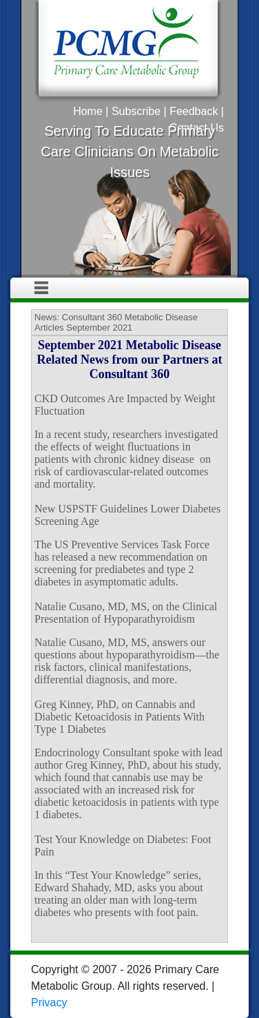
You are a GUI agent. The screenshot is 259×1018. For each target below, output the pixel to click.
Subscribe (136, 111)
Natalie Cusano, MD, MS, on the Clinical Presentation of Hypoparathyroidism (125, 613)
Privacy (49, 1002)
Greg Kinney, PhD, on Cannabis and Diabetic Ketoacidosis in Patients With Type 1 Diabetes (119, 716)
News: (46, 317)
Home (88, 111)
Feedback (193, 111)
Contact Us (196, 128)
